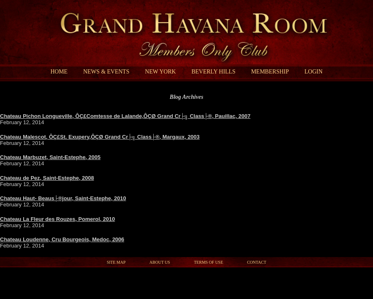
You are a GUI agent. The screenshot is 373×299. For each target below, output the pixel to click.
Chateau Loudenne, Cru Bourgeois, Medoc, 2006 (62, 239)
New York (160, 72)
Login (313, 72)
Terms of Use (208, 262)
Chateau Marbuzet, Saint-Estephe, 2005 (50, 157)
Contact (256, 262)
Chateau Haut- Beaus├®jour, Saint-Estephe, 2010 (63, 198)
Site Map (116, 262)
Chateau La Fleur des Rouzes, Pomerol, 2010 (57, 219)
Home (58, 72)
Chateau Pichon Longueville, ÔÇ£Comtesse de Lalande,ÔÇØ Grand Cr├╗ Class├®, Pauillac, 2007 (125, 116)
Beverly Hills (213, 72)
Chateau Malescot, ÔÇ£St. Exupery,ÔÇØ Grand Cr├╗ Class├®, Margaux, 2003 (100, 137)
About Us (160, 262)
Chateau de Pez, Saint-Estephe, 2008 (47, 178)
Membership (270, 72)
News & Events (106, 72)
